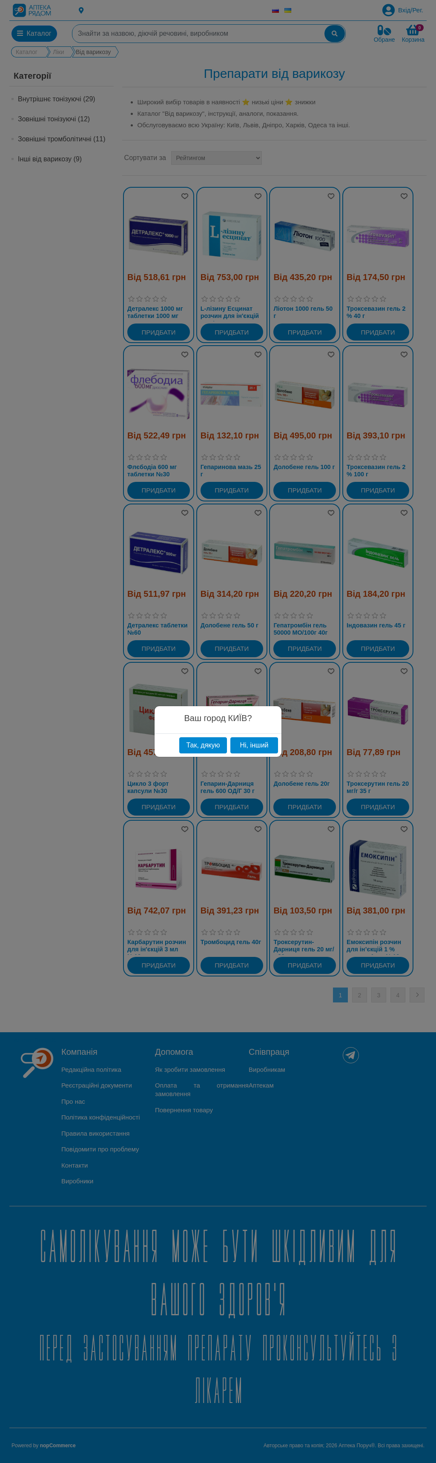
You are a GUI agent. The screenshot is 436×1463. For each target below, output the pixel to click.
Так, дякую (203, 745)
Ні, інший (254, 745)
